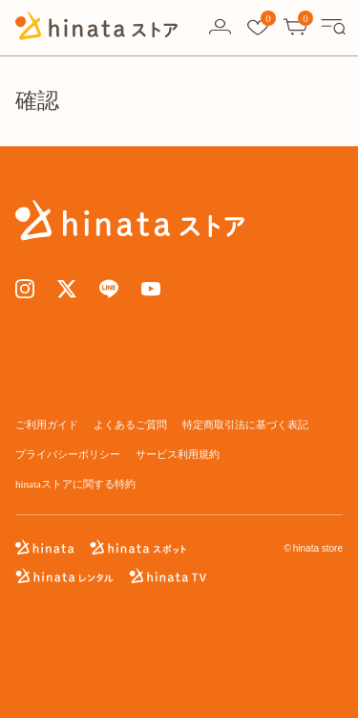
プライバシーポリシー (67, 454)
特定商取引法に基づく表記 (245, 424)
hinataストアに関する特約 (75, 484)
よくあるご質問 (130, 424)
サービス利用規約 (178, 454)
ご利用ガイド (46, 424)
